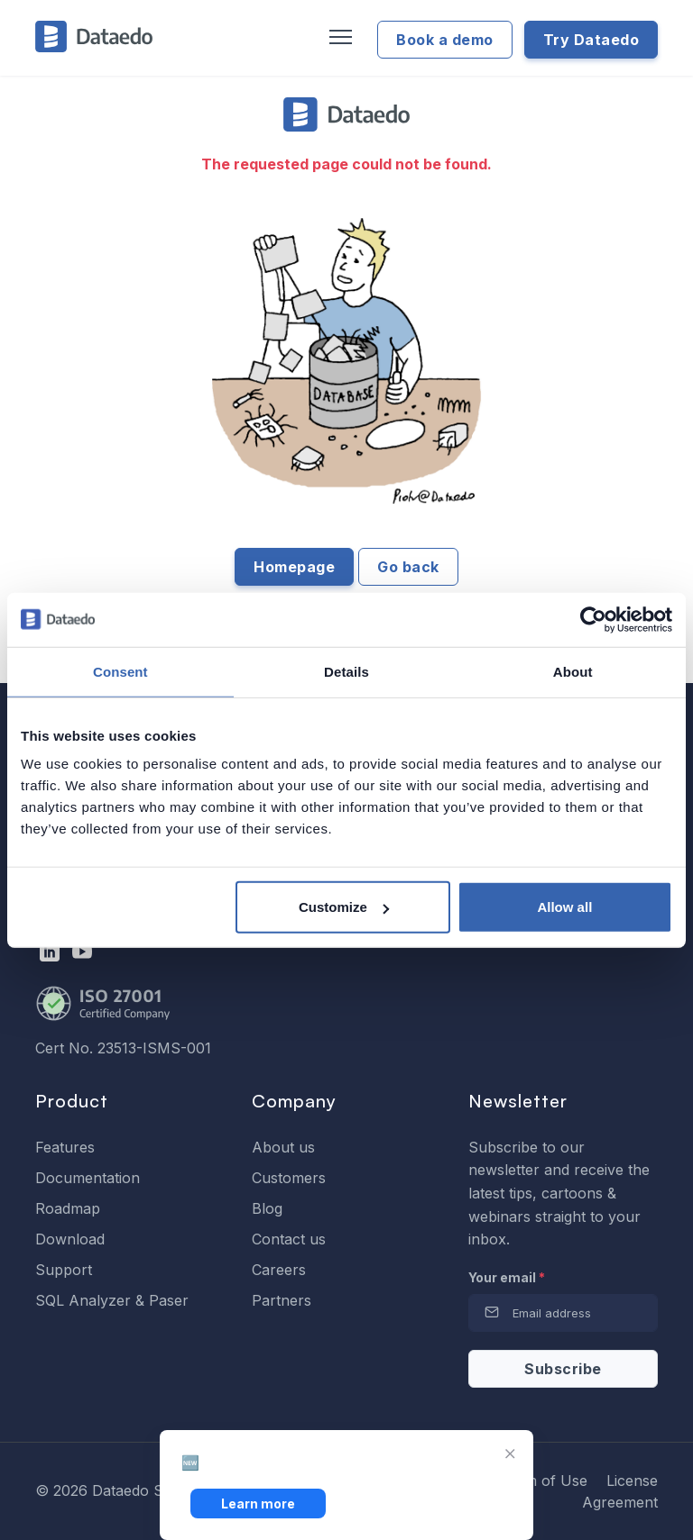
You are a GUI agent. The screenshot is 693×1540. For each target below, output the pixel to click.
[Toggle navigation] (338, 38)
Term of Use (544, 1481)
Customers (289, 1178)
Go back (408, 567)
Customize (344, 907)
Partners (281, 1300)
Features (65, 1147)
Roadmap (67, 1208)
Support (63, 1270)
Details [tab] (346, 671)
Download (70, 1239)
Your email (506, 1277)
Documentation (87, 1178)
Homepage (294, 567)
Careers (279, 1270)
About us (283, 1147)
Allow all (564, 907)
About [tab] (573, 671)
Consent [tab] (120, 671)
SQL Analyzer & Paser (112, 1300)
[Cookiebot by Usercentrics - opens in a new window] (593, 619)
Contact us (289, 1239)
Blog (267, 1208)
